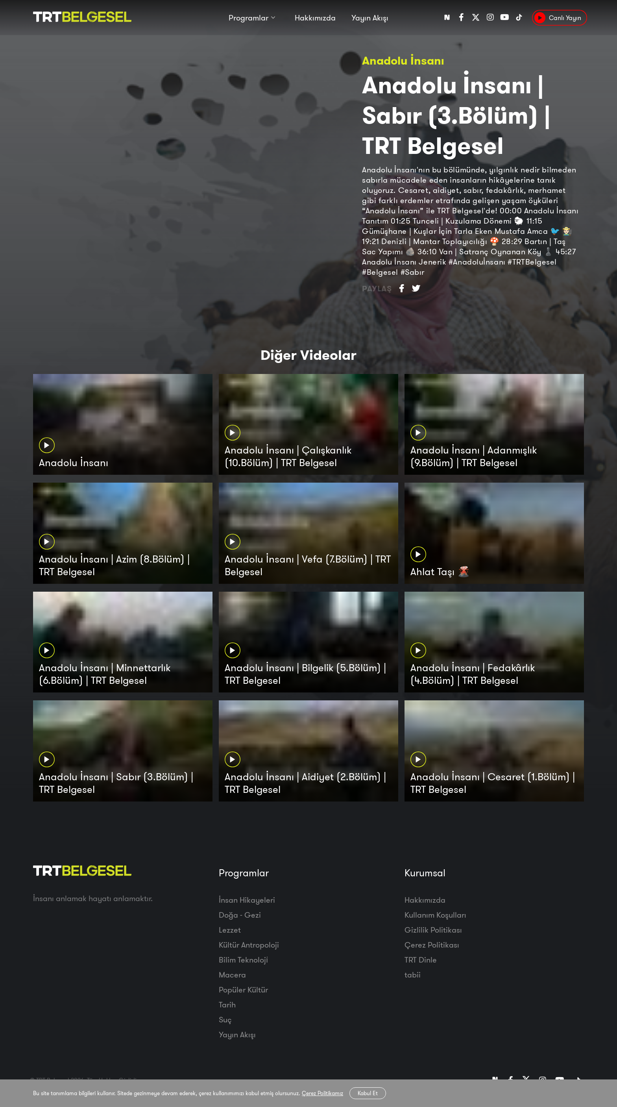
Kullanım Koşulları (435, 915)
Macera (232, 974)
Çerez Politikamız (322, 1093)
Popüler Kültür (243, 989)
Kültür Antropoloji (249, 945)
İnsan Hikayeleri (247, 900)
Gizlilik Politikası (433, 930)
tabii (413, 974)
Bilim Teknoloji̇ (243, 959)
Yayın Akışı (369, 19)
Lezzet (230, 930)
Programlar (248, 19)
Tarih (227, 1004)
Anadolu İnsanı (403, 60)
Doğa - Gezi (240, 915)
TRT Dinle (421, 959)
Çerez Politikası (432, 945)
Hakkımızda (315, 19)
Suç (225, 1019)
